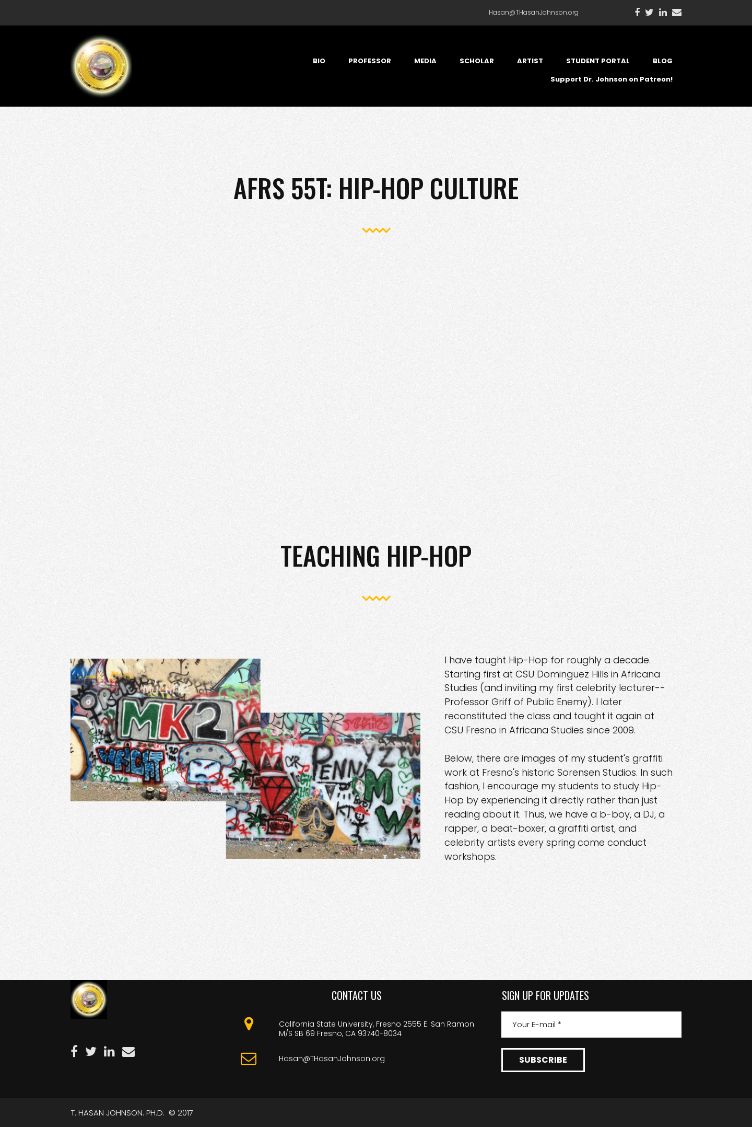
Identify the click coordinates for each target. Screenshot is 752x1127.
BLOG (663, 61)
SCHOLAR (477, 61)
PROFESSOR (369, 61)
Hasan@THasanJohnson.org (534, 12)
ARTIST (530, 61)
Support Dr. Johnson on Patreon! (611, 79)
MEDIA (425, 61)
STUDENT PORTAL (598, 61)
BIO (319, 61)
